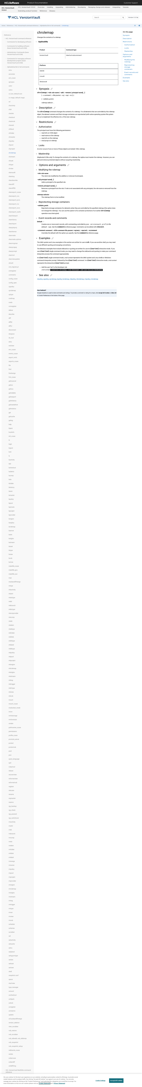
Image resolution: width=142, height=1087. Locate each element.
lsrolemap (12, 527)
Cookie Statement (44, 1083)
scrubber (12, 932)
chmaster (12, 137)
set (10, 936)
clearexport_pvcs (14, 200)
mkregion (12, 664)
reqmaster (12, 798)
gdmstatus (12, 408)
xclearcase (12, 1058)
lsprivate (11, 507)
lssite (10, 534)
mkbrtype (12, 609)
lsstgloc (11, 538)
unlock (11, 1003)
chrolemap (65, 25)
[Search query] (109, 17)
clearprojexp (13, 247)
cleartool (12, 255)
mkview (11, 692)
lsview (11, 554)
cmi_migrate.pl (14, 267)
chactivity (12, 105)
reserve (11, 802)
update (11, 1015)
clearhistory (13, 220)
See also (126, 81)
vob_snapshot (13, 1042)
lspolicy (11, 499)
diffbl (10, 322)
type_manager (13, 987)
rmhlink (11, 853)
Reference (43, 11)
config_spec (13, 283)
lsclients (11, 471)
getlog (11, 420)
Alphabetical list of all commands (50, 25)
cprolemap (12, 290)
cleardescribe (13, 180)
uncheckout (13, 995)
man (10, 578)
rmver (11, 912)
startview (12, 983)
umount (11, 991)
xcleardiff (12, 1062)
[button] (3, 35)
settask (11, 963)
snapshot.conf (14, 975)
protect (11, 743)
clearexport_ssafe (15, 212)
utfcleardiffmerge (15, 1019)
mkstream (12, 676)
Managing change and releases (99, 7)
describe (11, 314)
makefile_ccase (14, 566)
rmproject (12, 877)
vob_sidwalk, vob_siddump (18, 1038)
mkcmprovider (13, 613)
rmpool (11, 873)
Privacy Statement (59, 1083)
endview (11, 346)
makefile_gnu (13, 570)
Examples (126, 77)
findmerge (12, 373)
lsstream (12, 542)
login (10, 444)
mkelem (11, 625)
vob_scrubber (13, 1034)
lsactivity (12, 460)
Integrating (116, 7)
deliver (11, 310)
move (10, 712)
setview (11, 967)
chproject (12, 149)
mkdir (10, 621)
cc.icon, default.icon (15, 94)
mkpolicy (12, 652)
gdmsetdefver (13, 405)
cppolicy (11, 286)
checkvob (12, 121)
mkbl (10, 601)
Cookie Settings (101, 1080)
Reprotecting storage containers (129, 67)
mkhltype (12, 641)
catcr (10, 86)
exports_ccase (13, 361)
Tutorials (125, 7)
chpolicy (11, 141)
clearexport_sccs (14, 208)
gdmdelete (12, 393)
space (11, 979)
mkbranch (12, 605)
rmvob (11, 920)
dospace (11, 334)
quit (10, 763)
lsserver (11, 530)
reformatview (13, 779)
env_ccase (12, 349)
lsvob (10, 558)
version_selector (14, 1023)
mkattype (12, 597)
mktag (11, 680)
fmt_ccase (12, 377)
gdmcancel (12, 381)
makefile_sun (13, 574)
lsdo (10, 479)
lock (10, 452)
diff (10, 318)
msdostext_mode (14, 708)
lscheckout (12, 468)
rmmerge (12, 861)
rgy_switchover (14, 818)
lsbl (10, 464)
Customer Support (131, 3)
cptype (11, 294)
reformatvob (13, 782)
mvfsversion (13, 719)
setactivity (12, 940)
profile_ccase (13, 735)
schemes (12, 928)
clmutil (11, 263)
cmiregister (12, 271)
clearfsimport (13, 216)
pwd (10, 751)
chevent (11, 125)
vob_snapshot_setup (16, 1046)
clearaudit (12, 172)
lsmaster (12, 495)
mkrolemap (12, 668)
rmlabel (11, 857)
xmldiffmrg (12, 1066)
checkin (11, 113)
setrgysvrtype (13, 956)
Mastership (128, 51)
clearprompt (13, 251)
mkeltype (12, 629)
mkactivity (12, 590)
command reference (26, 25)
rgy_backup (12, 806)
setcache (12, 944)
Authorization (129, 45)
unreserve (12, 1011)
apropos (11, 82)
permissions (13, 731)
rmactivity (12, 822)
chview (11, 168)
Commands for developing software (19, 42)
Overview (41, 7)
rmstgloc (12, 893)
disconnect (12, 330)
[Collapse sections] (135, 25)
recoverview (13, 775)
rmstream (12, 897)
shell (10, 971)
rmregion (12, 885)
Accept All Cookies (116, 1080)
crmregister (12, 306)
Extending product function (27, 11)
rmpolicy (11, 869)
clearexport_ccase (15, 192)
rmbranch (12, 834)
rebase (11, 771)
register (11, 786)
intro (10, 70)
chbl (10, 109)
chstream (12, 157)
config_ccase (13, 279)
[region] (71, 1080)
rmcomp (11, 838)
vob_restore (13, 1030)
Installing (50, 7)
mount (11, 700)
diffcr (10, 326)
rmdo (10, 841)
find (10, 369)
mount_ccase (13, 704)
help (10, 424)
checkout (12, 117)
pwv (10, 755)
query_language (14, 759)
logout (11, 448)
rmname (11, 865)
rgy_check (12, 810)
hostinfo (11, 432)
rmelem (11, 845)
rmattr (11, 826)
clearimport (12, 224)
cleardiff (11, 184)
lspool (11, 503)
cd (9, 102)
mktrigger (12, 684)
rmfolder (11, 849)
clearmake (12, 235)
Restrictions (127, 41)
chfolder (11, 133)
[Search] (123, 17)
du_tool (11, 338)
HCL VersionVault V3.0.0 (8, 9)
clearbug (12, 176)
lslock (10, 491)
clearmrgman (13, 243)
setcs (10, 948)
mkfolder (12, 633)
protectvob (12, 747)
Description (127, 38)
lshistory (11, 487)
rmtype (11, 908)
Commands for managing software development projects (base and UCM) (19, 61)
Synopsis (126, 35)
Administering (70, 7)
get (10, 412)
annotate (12, 74)
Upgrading (59, 7)
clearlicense (12, 231)
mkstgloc (12, 672)
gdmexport (12, 397)
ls (9, 456)
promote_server (14, 739)
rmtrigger (12, 904)
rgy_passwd (13, 814)
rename (11, 794)
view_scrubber (13, 1026)
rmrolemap (12, 889)
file (10, 365)
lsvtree (11, 562)
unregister (12, 1007)
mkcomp (12, 617)
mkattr (11, 594)
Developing (82, 7)
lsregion (11, 519)
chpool (11, 145)
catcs (10, 90)
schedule (12, 924)
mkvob (11, 696)
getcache (12, 416)
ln (9, 440)
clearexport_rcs (14, 204)
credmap (12, 298)
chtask (11, 161)
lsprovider (12, 515)
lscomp (11, 475)
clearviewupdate (14, 259)
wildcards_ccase (14, 1050)
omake (11, 723)
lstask (11, 546)
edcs (10, 342)
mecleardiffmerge (14, 582)
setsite (11, 960)
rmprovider (12, 881)
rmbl (10, 830)
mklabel (11, 645)
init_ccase (12, 436)
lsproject (11, 511)
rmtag (11, 901)
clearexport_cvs (14, 196)
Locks (126, 48)
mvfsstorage (13, 716)
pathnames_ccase (15, 727)
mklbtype (12, 649)
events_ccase (13, 353)
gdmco (11, 389)
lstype (11, 550)
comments (12, 275)
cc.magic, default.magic (17, 98)
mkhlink (11, 637)
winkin (11, 1054)
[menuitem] (26, 7)
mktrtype (12, 688)
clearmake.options (15, 239)
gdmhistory (12, 401)
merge (11, 586)
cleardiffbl (12, 188)
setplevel (12, 952)
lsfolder (11, 483)
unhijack (11, 999)
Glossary (52, 11)
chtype (11, 164)
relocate (11, 790)
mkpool (11, 656)
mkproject (12, 660)
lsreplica (11, 523)
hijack (11, 428)
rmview (11, 916)
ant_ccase (12, 78)
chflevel (11, 129)
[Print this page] (139, 25)
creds (10, 302)
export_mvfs (13, 357)
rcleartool (12, 767)
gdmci (11, 385)
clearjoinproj (13, 227)
